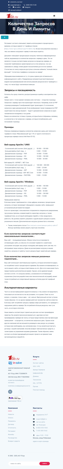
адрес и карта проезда (41, 441)
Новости (11, 414)
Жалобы (11, 434)
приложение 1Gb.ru (14, 401)
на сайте (16, 7)
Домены (36, 376)
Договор (11, 424)
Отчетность (12, 428)
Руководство (12, 438)
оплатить (15, 2)
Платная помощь (39, 390)
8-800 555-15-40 (30, 5)
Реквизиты (12, 421)
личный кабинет (15, 10)
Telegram (26, 7)
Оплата (10, 418)
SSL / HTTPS (37, 383)
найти (44, 463)
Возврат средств (14, 441)
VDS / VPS (36, 366)
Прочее (35, 386)
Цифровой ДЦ (38, 373)
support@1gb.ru (14, 5)
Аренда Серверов (39, 370)
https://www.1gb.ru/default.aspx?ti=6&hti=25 (19, 49)
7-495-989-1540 (41, 431)
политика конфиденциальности (19, 386)
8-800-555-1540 (42, 428)
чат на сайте (40, 422)
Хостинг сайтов (38, 363)
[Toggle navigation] (54, 15)
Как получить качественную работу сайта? (42, 225)
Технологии (37, 380)
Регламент (11, 431)
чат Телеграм (41, 425)
